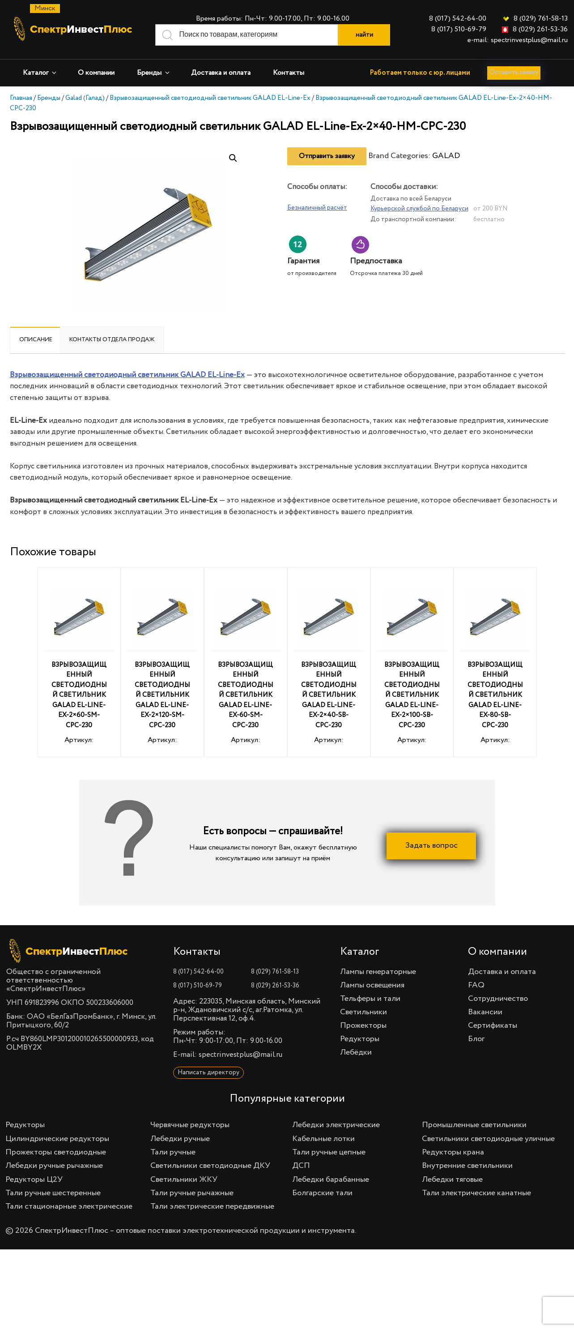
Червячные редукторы (190, 1125)
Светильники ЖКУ (183, 1180)
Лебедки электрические (336, 1125)
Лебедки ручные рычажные (54, 1166)
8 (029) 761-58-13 (541, 18)
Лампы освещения (372, 985)
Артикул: (79, 663)
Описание (35, 340)
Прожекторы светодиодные (55, 1152)
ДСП (301, 1166)
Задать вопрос (431, 845)
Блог (476, 1039)
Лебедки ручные (180, 1139)
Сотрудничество (498, 999)
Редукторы (359, 1039)
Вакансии (485, 1012)
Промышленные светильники (474, 1125)
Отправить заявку (327, 156)
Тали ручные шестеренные (53, 1193)
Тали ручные (173, 1152)
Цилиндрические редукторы (57, 1139)
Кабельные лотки (323, 1139)
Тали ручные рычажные (192, 1193)
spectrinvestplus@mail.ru (240, 1055)
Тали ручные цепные (329, 1152)
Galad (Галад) (85, 97)
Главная (21, 97)
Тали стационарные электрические (68, 1206)
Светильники (363, 1012)
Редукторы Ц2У (34, 1180)
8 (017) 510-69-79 (458, 29)
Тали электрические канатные (476, 1193)
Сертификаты (492, 1025)
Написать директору (208, 1072)
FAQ (476, 985)
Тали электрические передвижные (212, 1206)
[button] (233, 158)
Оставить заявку (518, 73)
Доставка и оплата (221, 73)
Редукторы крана (453, 1152)
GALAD (446, 156)
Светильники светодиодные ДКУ (210, 1166)
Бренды (154, 73)
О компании (96, 73)
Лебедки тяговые (452, 1180)
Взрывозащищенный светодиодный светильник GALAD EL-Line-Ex (210, 97)
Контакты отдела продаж (112, 340)
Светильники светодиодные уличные (488, 1139)
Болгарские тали (322, 1193)
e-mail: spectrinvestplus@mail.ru (518, 40)
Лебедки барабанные (330, 1180)
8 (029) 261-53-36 (540, 29)
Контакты (288, 73)
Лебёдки (356, 1052)
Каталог (40, 73)
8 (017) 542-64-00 (457, 18)
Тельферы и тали (370, 999)
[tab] (36, 339)
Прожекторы (363, 1025)
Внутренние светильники (467, 1166)
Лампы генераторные (378, 972)
